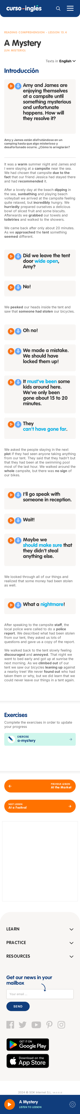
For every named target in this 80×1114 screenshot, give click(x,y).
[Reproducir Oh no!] (11, 331)
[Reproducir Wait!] (11, 520)
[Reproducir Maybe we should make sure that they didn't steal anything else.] (11, 540)
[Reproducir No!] (11, 287)
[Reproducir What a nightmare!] (11, 605)
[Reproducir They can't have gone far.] (11, 424)
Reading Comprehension (24, 32)
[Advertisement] (40, 861)
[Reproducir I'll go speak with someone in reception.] (11, 495)
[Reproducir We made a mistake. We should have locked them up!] (11, 351)
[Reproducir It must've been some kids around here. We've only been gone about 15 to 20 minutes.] (11, 382)
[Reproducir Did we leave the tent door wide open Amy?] (11, 256)
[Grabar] (18, 86)
